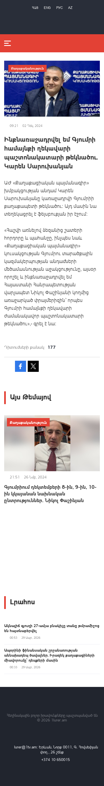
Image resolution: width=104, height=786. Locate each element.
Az (70, 8)
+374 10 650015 (55, 759)
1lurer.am (59, 720)
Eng (47, 8)
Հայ (35, 8)
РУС (59, 8)
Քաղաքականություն (27, 68)
